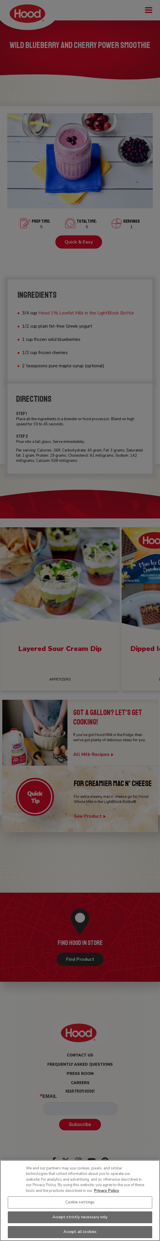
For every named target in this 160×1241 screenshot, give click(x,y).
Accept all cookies (80, 1231)
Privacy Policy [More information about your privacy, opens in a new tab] (106, 1190)
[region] (80, 1200)
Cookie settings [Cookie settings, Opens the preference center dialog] (80, 1202)
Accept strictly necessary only (80, 1217)
